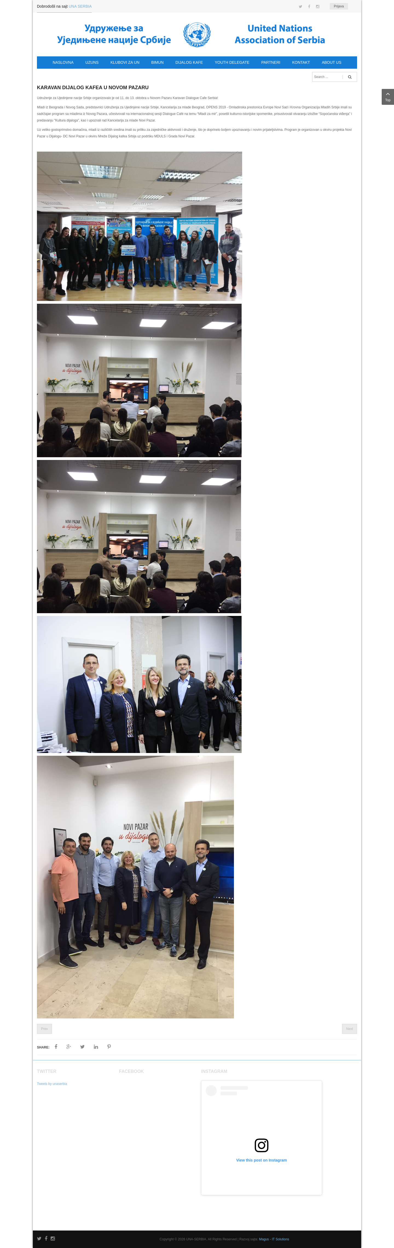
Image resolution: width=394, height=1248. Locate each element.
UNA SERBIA (80, 6)
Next (349, 1029)
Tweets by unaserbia (52, 1084)
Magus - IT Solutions (274, 1239)
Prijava (339, 6)
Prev (44, 1029)
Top (388, 96)
